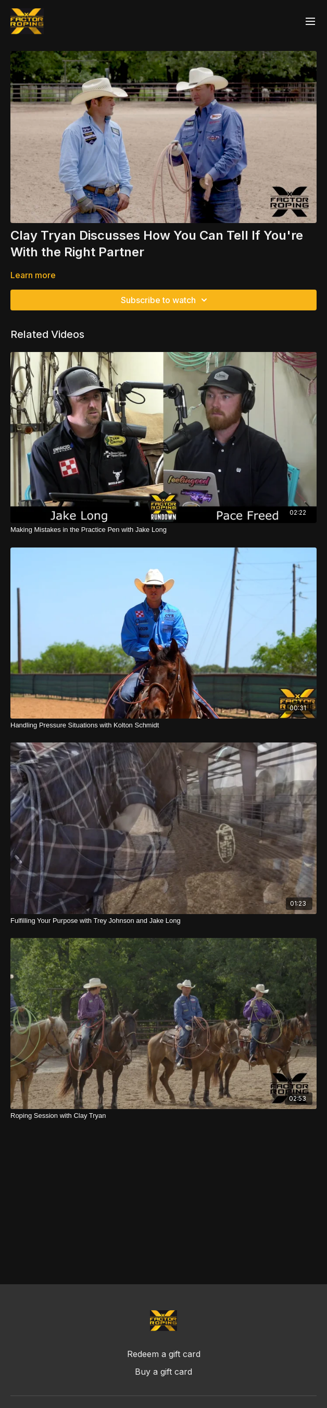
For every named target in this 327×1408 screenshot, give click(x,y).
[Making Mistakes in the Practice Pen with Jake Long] (163, 530)
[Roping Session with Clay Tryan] (163, 1116)
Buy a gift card (163, 1371)
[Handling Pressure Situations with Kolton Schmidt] (163, 725)
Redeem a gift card (163, 1354)
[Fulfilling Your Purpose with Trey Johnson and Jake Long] (163, 921)
